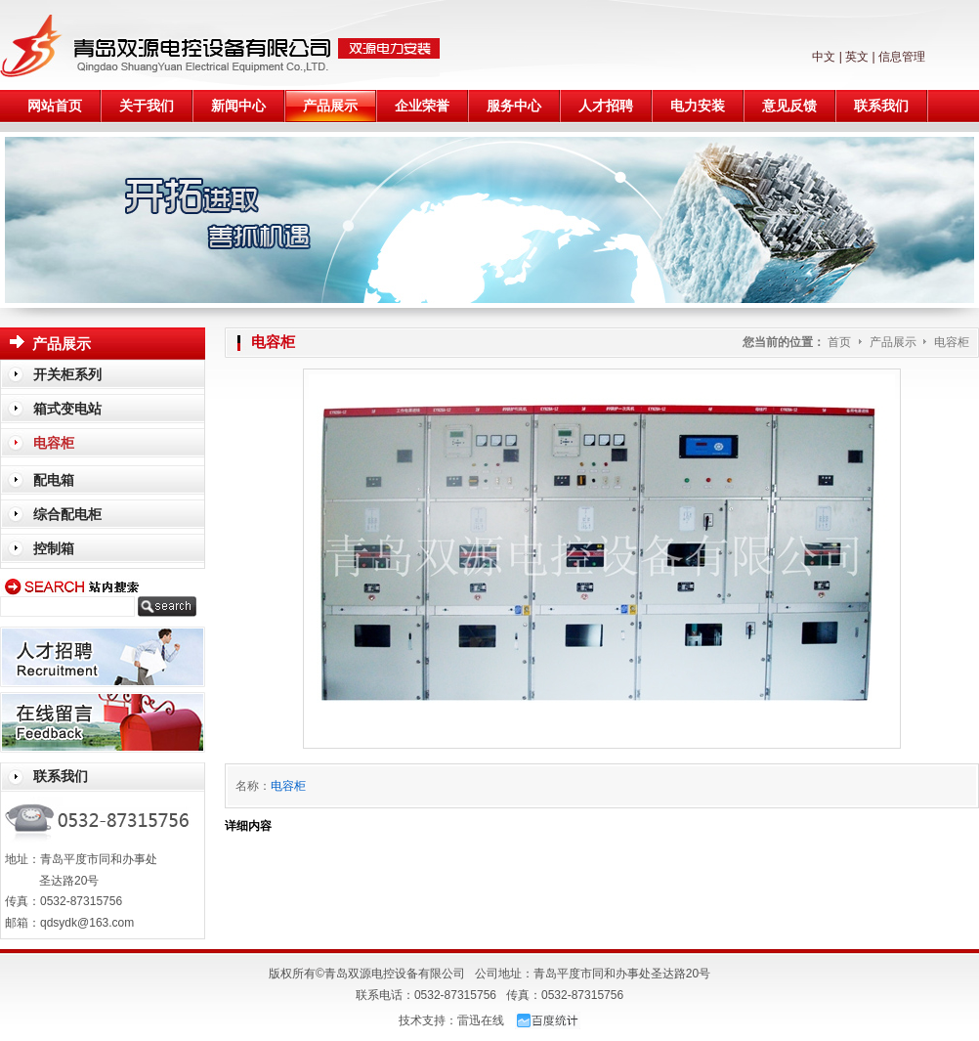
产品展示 (894, 342)
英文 (857, 57)
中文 (823, 57)
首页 (839, 342)
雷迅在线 (480, 1020)
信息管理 (901, 57)
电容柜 (951, 342)
